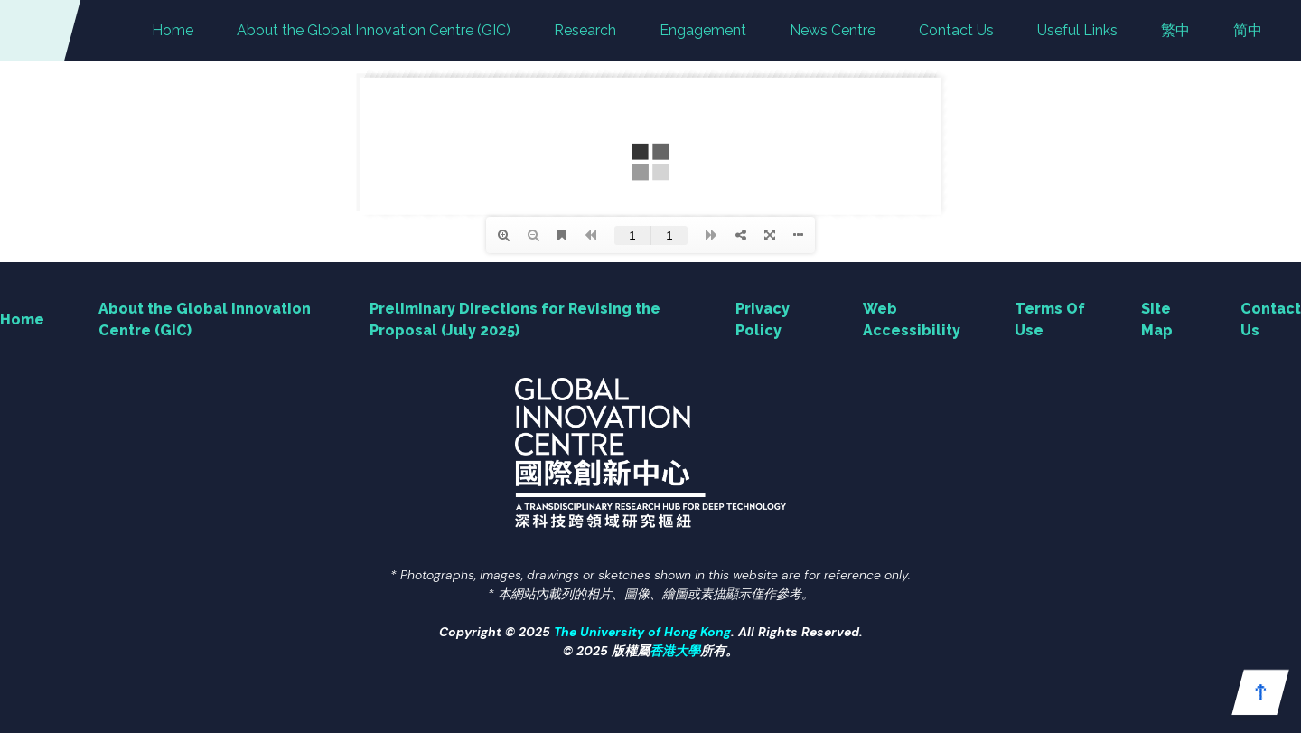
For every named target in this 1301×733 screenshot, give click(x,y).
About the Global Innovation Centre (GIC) (373, 30)
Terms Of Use (1050, 319)
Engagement (703, 30)
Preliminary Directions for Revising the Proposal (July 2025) (515, 319)
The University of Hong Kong (642, 632)
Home (172, 30)
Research (585, 30)
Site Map (1157, 319)
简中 (1247, 30)
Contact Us (956, 30)
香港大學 (675, 651)
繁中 (1175, 30)
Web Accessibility (911, 319)
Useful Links (1077, 30)
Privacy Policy (762, 319)
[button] (1259, 692)
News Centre (832, 30)
